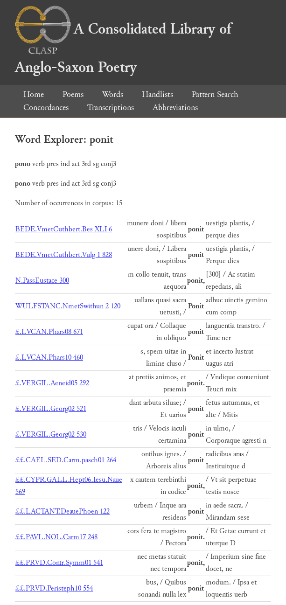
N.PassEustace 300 (42, 280)
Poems (73, 94)
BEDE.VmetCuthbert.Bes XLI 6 (63, 229)
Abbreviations (175, 107)
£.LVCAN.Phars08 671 (49, 332)
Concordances (46, 107)
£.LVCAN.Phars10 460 (49, 357)
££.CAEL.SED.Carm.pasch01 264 (65, 460)
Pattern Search (215, 94)
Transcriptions (110, 107)
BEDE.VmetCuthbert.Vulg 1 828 (63, 255)
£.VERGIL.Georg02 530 (50, 434)
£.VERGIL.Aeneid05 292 (52, 383)
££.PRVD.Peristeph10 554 (54, 588)
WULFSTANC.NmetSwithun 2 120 (67, 306)
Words (112, 94)
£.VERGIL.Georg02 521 (50, 408)
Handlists (157, 94)
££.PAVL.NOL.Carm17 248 (56, 537)
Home (33, 94)
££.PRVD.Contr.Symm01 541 (59, 562)
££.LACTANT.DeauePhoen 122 (62, 511)
